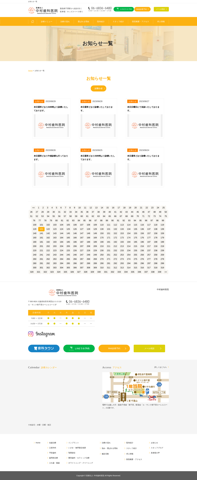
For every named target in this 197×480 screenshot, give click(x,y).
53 (42, 216)
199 (162, 242)
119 (162, 225)
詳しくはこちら (160, 367)
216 (142, 246)
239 (162, 250)
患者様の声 (155, 453)
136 (142, 229)
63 (98, 216)
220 (34, 250)
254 (128, 255)
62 (93, 216)
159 (162, 233)
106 (75, 225)
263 (55, 259)
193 (122, 242)
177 (149, 238)
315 (135, 268)
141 (41, 233)
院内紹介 (101, 22)
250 (102, 255)
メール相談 (149, 348)
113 (122, 225)
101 (41, 225)
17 (119, 208)
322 (45, 272)
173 (122, 238)
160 (34, 238)
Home (30, 71)
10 (79, 208)
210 (102, 246)
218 (155, 246)
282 (48, 263)
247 (81, 255)
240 (34, 255)
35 (82, 212)
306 (75, 268)
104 (61, 225)
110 (102, 225)
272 (115, 259)
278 (155, 259)
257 (149, 255)
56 (59, 216)
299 (162, 263)
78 (45, 220)
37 (93, 212)
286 (75, 263)
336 (139, 272)
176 (142, 238)
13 (96, 208)
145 (68, 233)
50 (166, 212)
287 (81, 263)
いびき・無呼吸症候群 (77, 448)
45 (138, 212)
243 (55, 255)
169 (95, 238)
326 (72, 272)
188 (88, 242)
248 (88, 255)
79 (51, 220)
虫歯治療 (52, 443)
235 (135, 250)
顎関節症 (71, 453)
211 (108, 246)
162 (48, 238)
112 (115, 225)
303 (55, 268)
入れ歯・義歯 (54, 463)
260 (34, 259)
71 (143, 216)
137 (149, 229)
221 (41, 250)
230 (102, 250)
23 (152, 208)
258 (155, 255)
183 (55, 242)
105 (68, 225)
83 (73, 220)
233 (122, 250)
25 (163, 208)
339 (159, 272)
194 (128, 242)
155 (135, 233)
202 (48, 246)
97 (152, 220)
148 (88, 233)
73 (154, 216)
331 (105, 272)
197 (149, 242)
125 (68, 229)
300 (34, 268)
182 (48, 242)
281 (41, 263)
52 (37, 216)
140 (34, 233)
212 (115, 246)
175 (135, 238)
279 (162, 259)
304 (61, 268)
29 (48, 212)
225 (68, 250)
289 (95, 263)
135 (135, 229)
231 (108, 250)
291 (108, 263)
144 (61, 233)
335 (132, 272)
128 (88, 229)
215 (135, 246)
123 (55, 229)
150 (102, 233)
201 (41, 246)
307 (81, 268)
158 (155, 233)
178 (155, 238)
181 (41, 242)
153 (122, 233)
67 (121, 216)
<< (33, 208)
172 (115, 238)
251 (108, 255)
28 (42, 212)
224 (61, 250)
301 (41, 268)
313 (122, 268)
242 (48, 255)
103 (55, 225)
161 (41, 238)
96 (146, 220)
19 (130, 208)
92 (124, 220)
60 (82, 216)
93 (129, 220)
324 (58, 272)
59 (76, 216)
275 (135, 259)
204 (61, 246)
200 (34, 246)
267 (81, 259)
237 (149, 250)
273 (122, 259)
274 (128, 259)
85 (84, 220)
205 (68, 246)
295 (135, 263)
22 (147, 208)
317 (149, 268)
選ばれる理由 (83, 22)
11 (85, 208)
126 (75, 229)
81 (62, 220)
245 (68, 255)
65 (110, 216)
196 (142, 242)
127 (81, 229)
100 (34, 225)
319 (162, 268)
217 (149, 246)
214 (128, 246)
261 (41, 259)
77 (40, 220)
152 (115, 233)
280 (34, 263)
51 (31, 216)
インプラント (73, 443)
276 (142, 259)
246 (75, 255)
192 (115, 242)
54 (48, 216)
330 (99, 272)
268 (88, 259)
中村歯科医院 (163, 289)
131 (108, 229)
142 (48, 233)
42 (121, 212)
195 (135, 242)
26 (31, 212)
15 (107, 208)
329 (92, 272)
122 (48, 229)
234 (128, 250)
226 (75, 250)
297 (149, 263)
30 (54, 212)
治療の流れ (65, 22)
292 (115, 263)
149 (95, 233)
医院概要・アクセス (140, 22)
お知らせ (98, 88)
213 (122, 246)
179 (162, 238)
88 (101, 220)
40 (110, 212)
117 (149, 225)
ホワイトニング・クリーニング (80, 463)
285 (68, 263)
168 (88, 238)
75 (166, 216)
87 (96, 220)
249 (95, 255)
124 (61, 229)
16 (113, 208)
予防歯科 (52, 453)
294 (128, 263)
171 (108, 238)
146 (75, 233)
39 (104, 212)
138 (155, 229)
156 (142, 233)
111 (108, 225)
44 (132, 212)
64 (104, 216)
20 (135, 208)
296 (142, 263)
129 (95, 229)
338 (153, 272)
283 (55, 263)
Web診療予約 (114, 348)
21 (141, 208)
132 (115, 229)
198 (155, 242)
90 (112, 220)
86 (90, 220)
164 (61, 238)
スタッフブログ (157, 448)
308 (88, 268)
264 (61, 259)
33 (70, 212)
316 (142, 268)
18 (124, 208)
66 (115, 216)
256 (142, 255)
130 (102, 229)
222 (48, 250)
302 (48, 268)
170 (102, 238)
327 (79, 272)
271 (108, 259)
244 (61, 255)
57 (65, 216)
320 (32, 272)
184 (61, 242)
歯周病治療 (53, 458)
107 (81, 225)
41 (115, 212)
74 (160, 216)
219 (162, 246)
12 (91, 208)
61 (87, 216)
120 (34, 229)
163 (55, 238)
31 (59, 212)
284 (61, 263)
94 (135, 220)
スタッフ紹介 (118, 22)
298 (155, 263)
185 (68, 242)
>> (166, 272)
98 (157, 220)
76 (34, 220)
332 (112, 272)
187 (81, 242)
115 (135, 225)
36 (87, 212)
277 (149, 259)
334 (126, 272)
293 (122, 263)
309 (95, 268)
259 (162, 255)
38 (98, 212)
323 (52, 272)
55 (54, 216)
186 (75, 242)
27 (37, 212)
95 (140, 220)
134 (128, 229)
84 (79, 220)
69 (132, 216)
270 (102, 259)
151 (108, 233)
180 (34, 242)
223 (55, 250)
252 (115, 255)
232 (115, 250)
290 (102, 263)
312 (115, 268)
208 (88, 246)
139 (162, 229)
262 (48, 259)
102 (48, 225)
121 (41, 229)
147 (81, 233)
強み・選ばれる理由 (110, 448)
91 (118, 220)
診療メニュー (46, 22)
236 (142, 250)
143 (55, 233)
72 (149, 216)
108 (88, 225)
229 (95, 250)
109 (95, 225)
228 (88, 250)
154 (128, 233)
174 (128, 238)
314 (128, 268)
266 (75, 259)
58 (70, 216)
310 (102, 268)
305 (68, 268)
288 (88, 263)
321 (38, 272)
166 (75, 238)
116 (142, 225)
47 (149, 212)
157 (149, 233)
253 (122, 255)
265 (68, 259)
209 (95, 246)
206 (75, 246)
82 (68, 220)
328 (85, 272)
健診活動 (105, 454)
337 (146, 272)
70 (138, 216)
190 (102, 242)
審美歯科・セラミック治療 (78, 458)
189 (95, 242)
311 (108, 268)
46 (143, 212)
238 (155, 250)
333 (119, 272)
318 (155, 268)
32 (65, 212)
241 (41, 255)
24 (158, 208)
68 (126, 216)
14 (102, 208)
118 (155, 225)
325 (65, 272)
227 (81, 250)
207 (81, 246)
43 (126, 212)
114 (128, 225)
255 (135, 255)
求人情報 (161, 22)
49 (160, 212)
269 (95, 259)
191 (108, 242)
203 (55, 246)
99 (163, 220)
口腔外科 (52, 448)
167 (81, 238)
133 (122, 229)
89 (107, 220)
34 (76, 212)
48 (154, 212)
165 (68, 238)
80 (56, 220)
